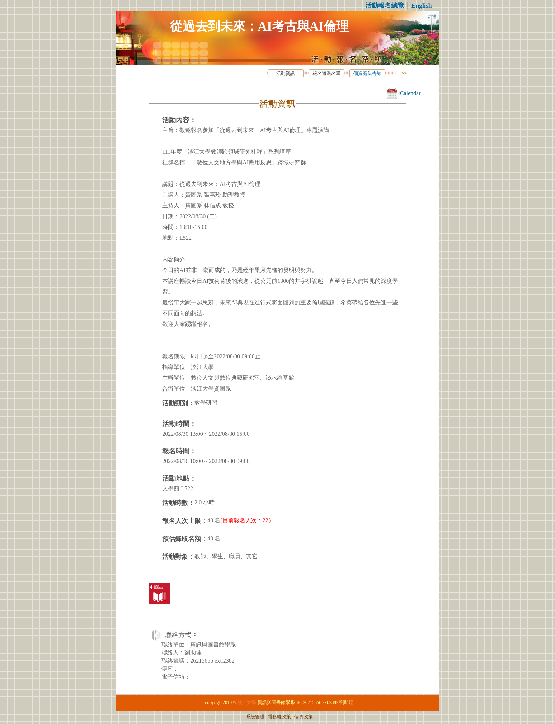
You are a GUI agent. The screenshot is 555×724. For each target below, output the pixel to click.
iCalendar (403, 93)
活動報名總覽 (384, 5)
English (421, 5)
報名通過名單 (326, 73)
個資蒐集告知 (367, 73)
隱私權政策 (279, 716)
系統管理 (255, 716)
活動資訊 (285, 73)
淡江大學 (246, 702)
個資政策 (303, 716)
